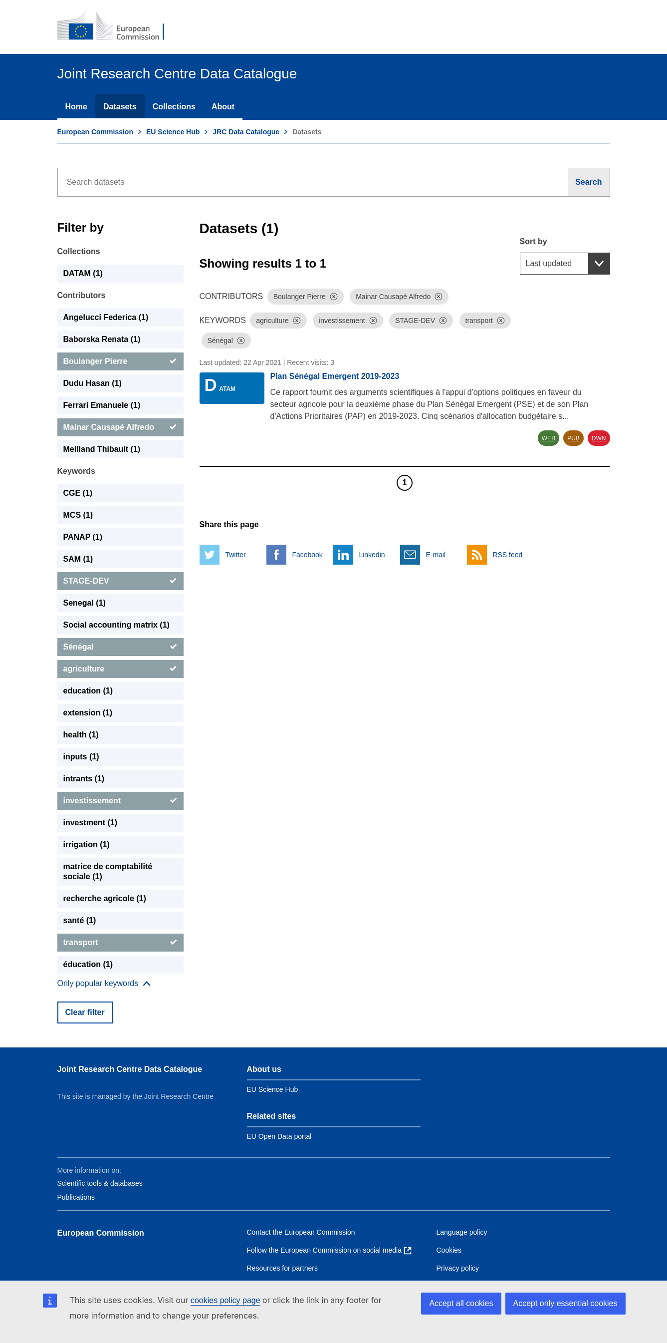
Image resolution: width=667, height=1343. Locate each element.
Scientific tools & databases (100, 1183)
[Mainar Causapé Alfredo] (120, 427)
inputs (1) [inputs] (81, 756)
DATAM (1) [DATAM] (83, 273)
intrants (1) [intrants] (84, 778)
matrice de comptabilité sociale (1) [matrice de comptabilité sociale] (108, 871)
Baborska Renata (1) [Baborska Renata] (102, 339)
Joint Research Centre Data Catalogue (130, 1069)
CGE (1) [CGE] (78, 493)
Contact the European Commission (301, 1232)
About (223, 106)
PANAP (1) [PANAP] (83, 537)
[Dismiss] (334, 297)
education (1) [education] (88, 690)
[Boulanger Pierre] (120, 361)
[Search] (589, 182)
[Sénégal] (120, 647)
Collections (174, 106)
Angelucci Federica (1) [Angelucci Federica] (106, 317)
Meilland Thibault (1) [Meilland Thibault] (102, 449)
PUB (573, 438)
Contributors (81, 295)
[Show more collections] (104, 984)
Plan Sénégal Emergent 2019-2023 (335, 376)
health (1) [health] (81, 734)
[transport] (120, 943)
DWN (599, 438)
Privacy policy (458, 1268)
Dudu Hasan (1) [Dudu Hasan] (92, 383)
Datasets (120, 106)
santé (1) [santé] (79, 920)
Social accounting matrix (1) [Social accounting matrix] (116, 625)
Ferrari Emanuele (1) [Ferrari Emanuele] (102, 405)
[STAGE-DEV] (120, 581)
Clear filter (85, 1012)
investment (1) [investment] (90, 822)
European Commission (95, 132)
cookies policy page (225, 1300)
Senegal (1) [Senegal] (84, 603)
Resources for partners (282, 1268)
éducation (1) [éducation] (88, 964)
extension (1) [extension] (88, 712)
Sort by (533, 241)
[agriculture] (120, 669)
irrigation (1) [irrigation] (86, 844)
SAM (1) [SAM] (78, 559)
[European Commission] (117, 27)
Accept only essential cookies (565, 1303)
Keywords (76, 471)
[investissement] (120, 801)
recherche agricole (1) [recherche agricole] (104, 898)
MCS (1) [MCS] (78, 515)
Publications (76, 1197)
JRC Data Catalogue (246, 132)
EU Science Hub (173, 132)
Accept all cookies (461, 1303)
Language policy (462, 1232)
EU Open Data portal (279, 1136)
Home (76, 106)
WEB (548, 438)
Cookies (449, 1250)
